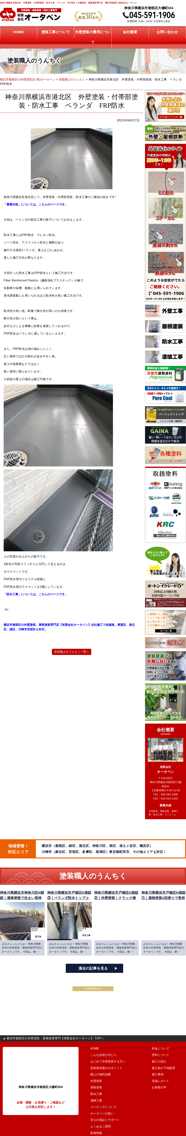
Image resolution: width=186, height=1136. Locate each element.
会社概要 (155, 1078)
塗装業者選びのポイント (103, 1071)
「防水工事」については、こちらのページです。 (37, 594)
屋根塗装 (94, 1091)
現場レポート (133, 1084)
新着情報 (155, 1071)
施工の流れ (131, 1065)
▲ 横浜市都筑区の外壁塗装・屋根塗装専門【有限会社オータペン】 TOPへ (53, 1042)
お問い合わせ (158, 1084)
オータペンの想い (161, 1052)
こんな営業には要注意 (163, 1091)
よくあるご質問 (159, 1065)
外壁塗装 (94, 1084)
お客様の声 (131, 1091)
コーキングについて (100, 1111)
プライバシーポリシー (163, 1098)
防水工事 (94, 1098)
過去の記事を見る (93, 972)
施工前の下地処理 (135, 1071)
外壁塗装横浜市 (93, 992)
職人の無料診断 (98, 1078)
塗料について (133, 1059)
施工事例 (130, 1078)
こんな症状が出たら (100, 1059)
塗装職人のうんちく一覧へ (72, 651)
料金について (133, 1052)
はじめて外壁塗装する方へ (104, 1065)
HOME (93, 1052)
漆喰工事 (94, 1104)
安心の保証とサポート (163, 1059)
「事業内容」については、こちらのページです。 (37, 204)
